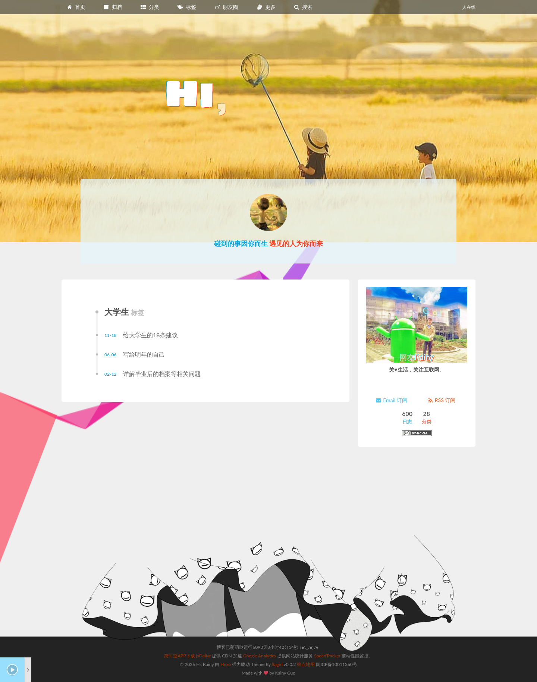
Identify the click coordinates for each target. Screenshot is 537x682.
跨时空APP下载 (179, 656)
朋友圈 (226, 7)
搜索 (303, 7)
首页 (75, 7)
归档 (112, 7)
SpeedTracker (327, 656)
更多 (266, 7)
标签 (187, 7)
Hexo (225, 664)
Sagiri (277, 664)
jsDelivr (203, 656)
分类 (149, 7)
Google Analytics (259, 656)
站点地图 (306, 664)
